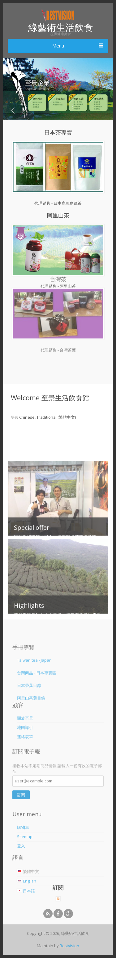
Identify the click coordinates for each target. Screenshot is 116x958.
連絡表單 (25, 748)
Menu (58, 46)
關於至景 (25, 730)
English (26, 907)
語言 (14, 417)
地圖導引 (25, 739)
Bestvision (69, 945)
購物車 (23, 853)
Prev (13, 110)
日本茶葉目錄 (29, 703)
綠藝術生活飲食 (60, 27)
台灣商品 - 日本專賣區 (36, 690)
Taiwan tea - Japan (34, 677)
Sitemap (24, 862)
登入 (21, 871)
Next (23, 110)
